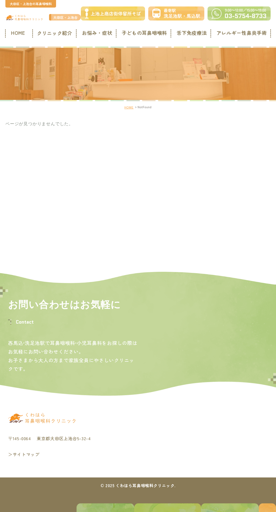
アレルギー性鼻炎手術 (241, 32)
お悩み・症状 (97, 32)
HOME (17, 32)
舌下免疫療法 (191, 32)
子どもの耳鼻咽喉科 (144, 32)
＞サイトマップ (23, 454)
